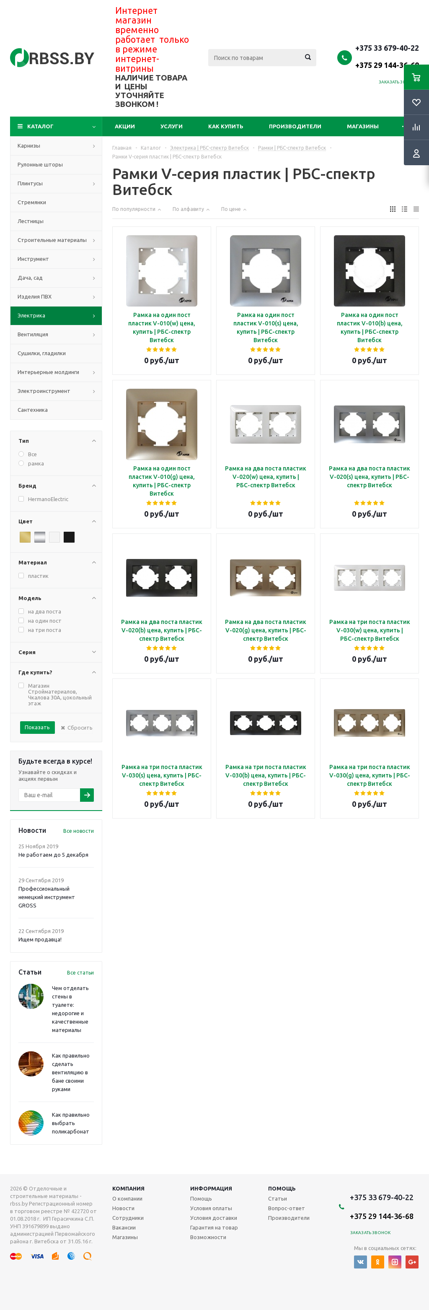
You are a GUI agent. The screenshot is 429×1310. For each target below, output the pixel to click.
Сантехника (33, 410)
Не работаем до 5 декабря (53, 855)
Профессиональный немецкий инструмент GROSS (46, 897)
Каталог (40, 126)
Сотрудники (128, 1218)
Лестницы (31, 221)
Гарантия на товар (214, 1227)
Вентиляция (33, 334)
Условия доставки (213, 1218)
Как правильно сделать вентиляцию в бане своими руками (71, 1072)
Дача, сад (30, 278)
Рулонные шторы (40, 164)
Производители (295, 126)
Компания (128, 1188)
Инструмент (33, 259)
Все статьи (80, 972)
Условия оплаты (211, 1208)
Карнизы (29, 145)
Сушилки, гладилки (42, 353)
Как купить (225, 126)
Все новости (78, 831)
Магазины (363, 126)
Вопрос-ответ (286, 1208)
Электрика (31, 315)
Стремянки (32, 202)
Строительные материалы (52, 240)
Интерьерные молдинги (48, 372)
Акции (125, 126)
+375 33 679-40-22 (387, 56)
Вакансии (124, 1227)
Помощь (282, 1188)
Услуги (171, 126)
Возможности (208, 1237)
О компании (127, 1198)
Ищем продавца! (40, 939)
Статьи (277, 1198)
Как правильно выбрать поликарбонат (71, 1123)
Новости (123, 1208)
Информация (211, 1188)
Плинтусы (30, 183)
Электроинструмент (44, 391)
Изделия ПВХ (35, 296)
